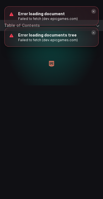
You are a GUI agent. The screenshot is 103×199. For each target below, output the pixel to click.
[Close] (93, 32)
